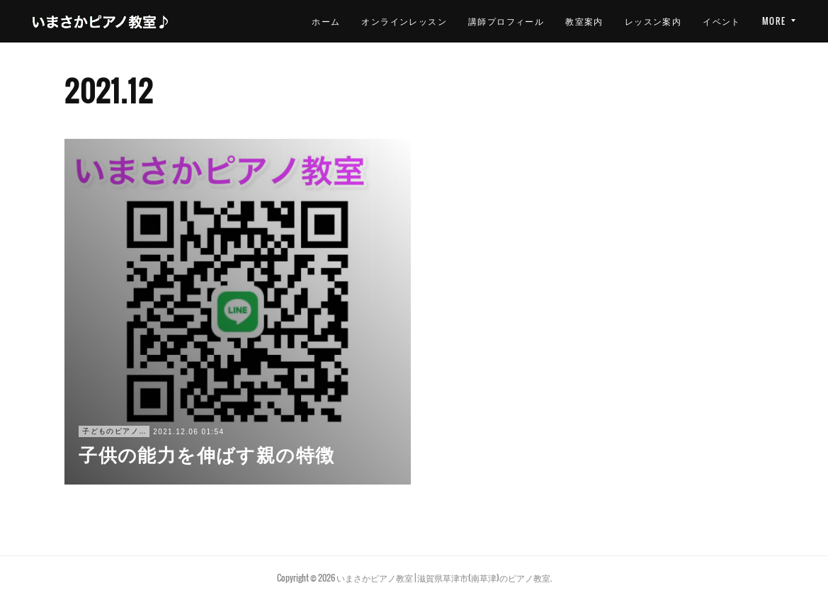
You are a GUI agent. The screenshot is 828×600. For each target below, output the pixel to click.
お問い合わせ (712, 21)
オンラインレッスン (326, 21)
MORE (774, 21)
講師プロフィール (428, 21)
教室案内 (506, 21)
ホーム (248, 21)
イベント (644, 21)
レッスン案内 (574, 21)
